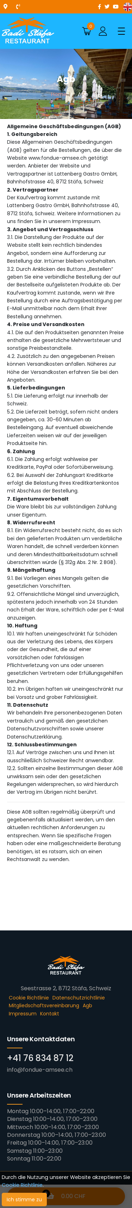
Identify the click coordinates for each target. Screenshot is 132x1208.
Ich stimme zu (24, 1199)
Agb (87, 1005)
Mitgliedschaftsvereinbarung (44, 1005)
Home (59, 94)
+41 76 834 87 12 (40, 1058)
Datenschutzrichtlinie (78, 997)
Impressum (23, 1013)
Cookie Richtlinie (22, 1185)
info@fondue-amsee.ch (40, 1070)
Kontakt (49, 1013)
